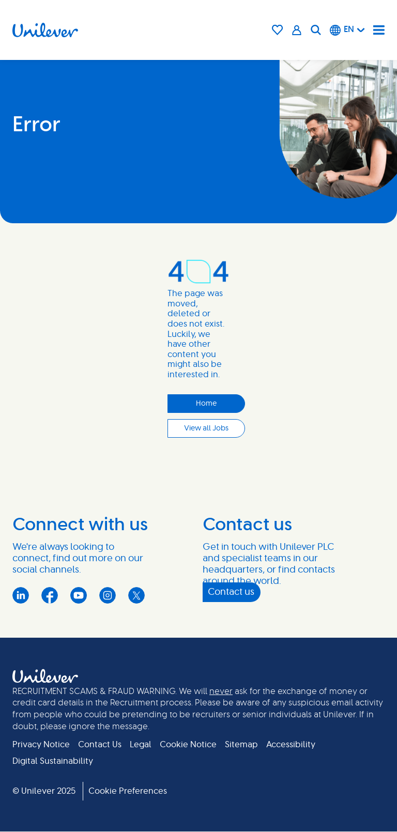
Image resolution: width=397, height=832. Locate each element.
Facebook (49, 595)
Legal (140, 745)
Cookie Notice (188, 745)
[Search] (316, 30)
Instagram (107, 595)
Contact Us (99, 745)
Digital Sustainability (52, 761)
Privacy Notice (41, 745)
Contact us (231, 592)
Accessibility (290, 745)
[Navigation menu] (379, 30)
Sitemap (241, 745)
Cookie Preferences (127, 791)
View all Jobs (206, 428)
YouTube (78, 595)
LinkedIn (20, 595)
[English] (347, 30)
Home (206, 403)
